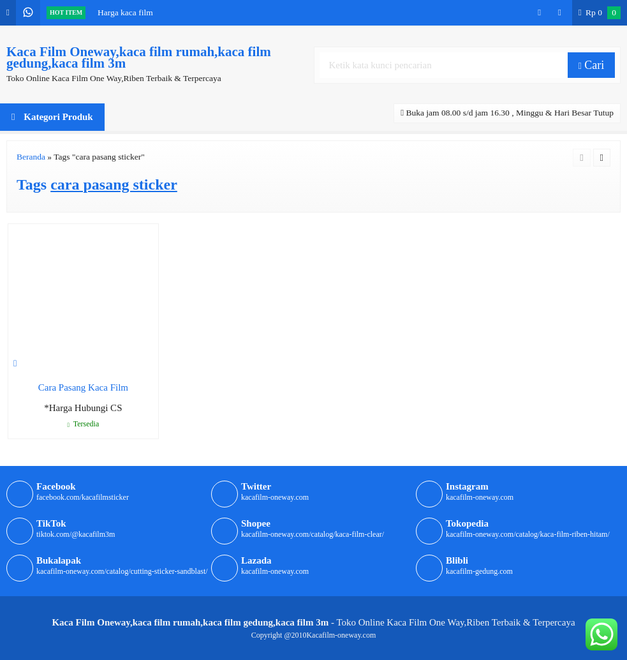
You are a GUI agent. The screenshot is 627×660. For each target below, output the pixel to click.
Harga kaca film (125, 12)
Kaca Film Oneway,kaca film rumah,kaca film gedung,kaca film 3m (138, 57)
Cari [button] (592, 65)
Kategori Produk (52, 117)
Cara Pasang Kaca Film (83, 387)
